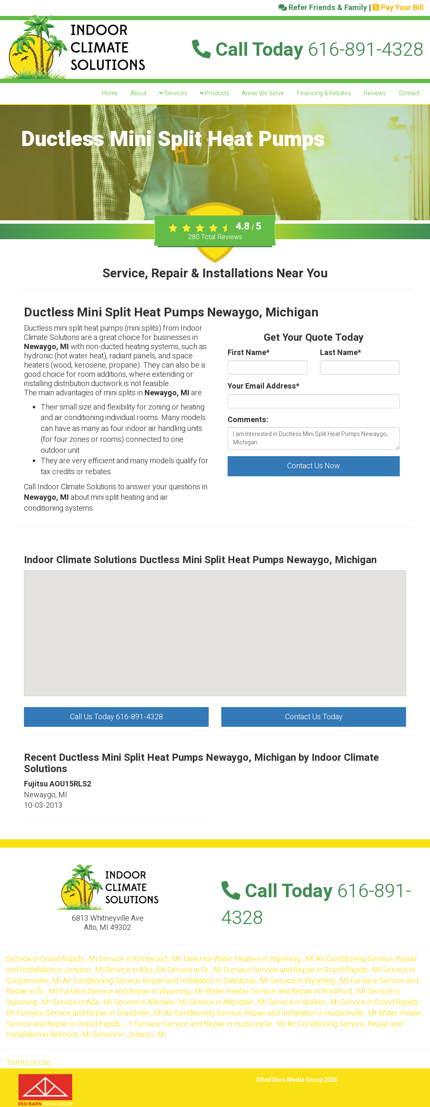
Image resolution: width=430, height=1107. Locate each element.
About (139, 93)
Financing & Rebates (324, 93)
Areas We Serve (263, 93)
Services (173, 93)
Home (110, 93)
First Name (249, 352)
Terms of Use (28, 1062)
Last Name (340, 352)
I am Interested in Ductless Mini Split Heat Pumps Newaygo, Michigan (314, 438)
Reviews (375, 93)
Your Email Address (263, 386)
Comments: (248, 420)
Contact (409, 93)
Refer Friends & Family (322, 7)
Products (214, 93)
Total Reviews (215, 237)
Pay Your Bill (398, 7)
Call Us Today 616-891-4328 (116, 717)
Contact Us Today (314, 717)
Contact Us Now (313, 466)
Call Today (308, 50)
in (52, 959)
